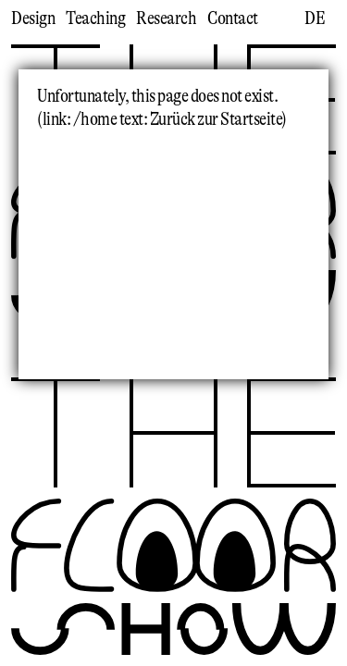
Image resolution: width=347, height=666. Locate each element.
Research (166, 18)
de (314, 18)
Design (33, 18)
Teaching (95, 18)
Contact (232, 18)
